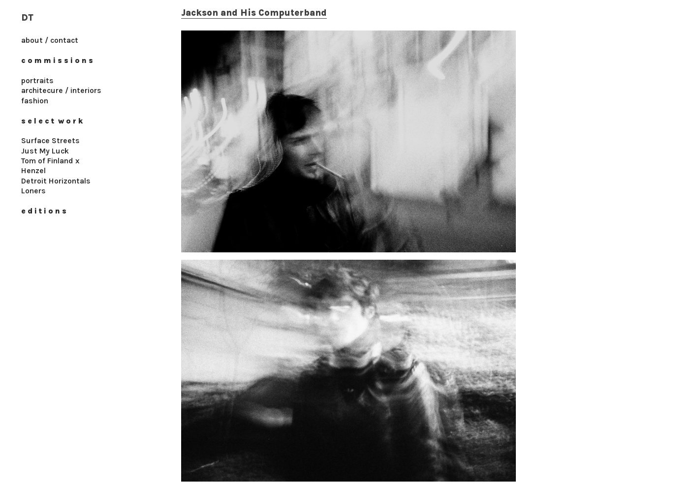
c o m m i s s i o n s (57, 60)
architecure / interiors (61, 90)
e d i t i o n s (43, 211)
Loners (33, 190)
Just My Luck (45, 151)
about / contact (49, 40)
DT (27, 17)
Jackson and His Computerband (254, 12)
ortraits (40, 80)
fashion (35, 100)
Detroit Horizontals (56, 181)
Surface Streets (50, 140)
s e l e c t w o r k (53, 121)
